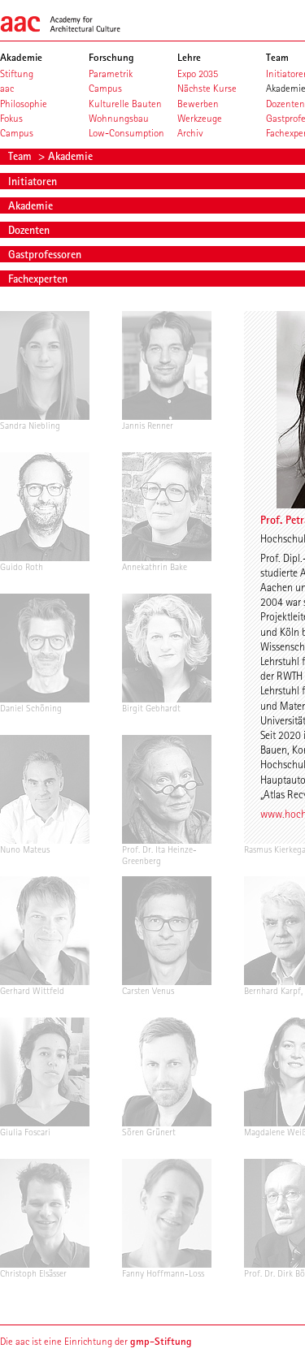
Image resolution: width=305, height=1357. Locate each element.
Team (21, 156)
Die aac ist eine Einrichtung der (96, 1341)
